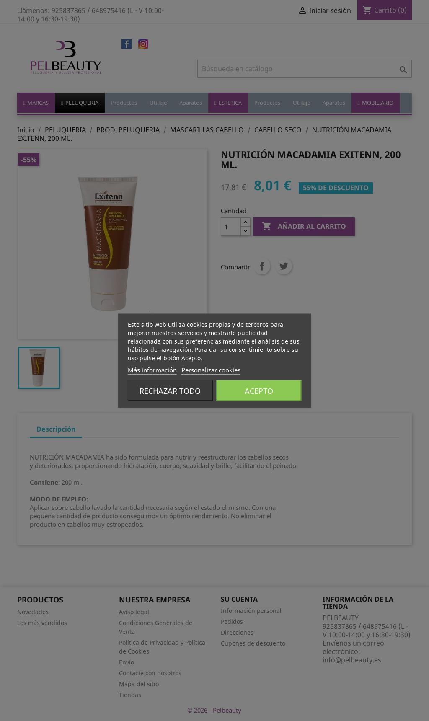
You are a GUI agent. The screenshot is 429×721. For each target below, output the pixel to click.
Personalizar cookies (210, 369)
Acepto (259, 390)
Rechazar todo (170, 390)
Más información (152, 369)
